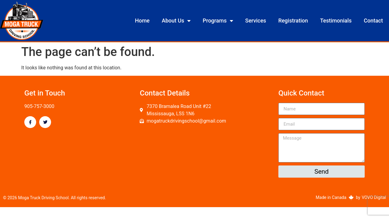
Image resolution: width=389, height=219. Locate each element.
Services (255, 20)
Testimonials (336, 20)
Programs (218, 20)
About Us (176, 20)
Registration (293, 20)
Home (142, 20)
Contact (373, 20)
